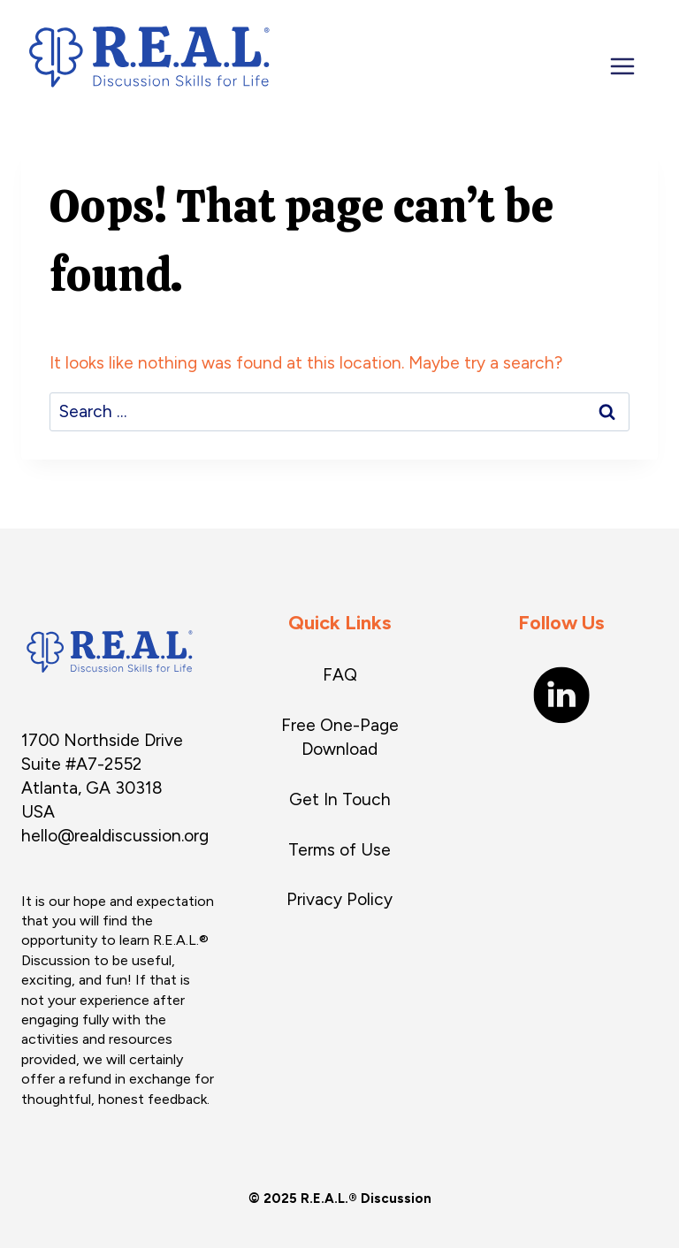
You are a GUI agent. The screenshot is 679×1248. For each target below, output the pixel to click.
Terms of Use (339, 850)
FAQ (340, 675)
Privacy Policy (339, 899)
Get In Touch (340, 799)
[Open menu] (633, 66)
